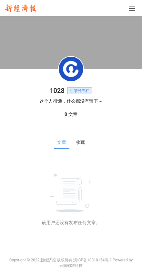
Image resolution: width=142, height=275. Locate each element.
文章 (61, 142)
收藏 (80, 142)
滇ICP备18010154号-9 (92, 260)
